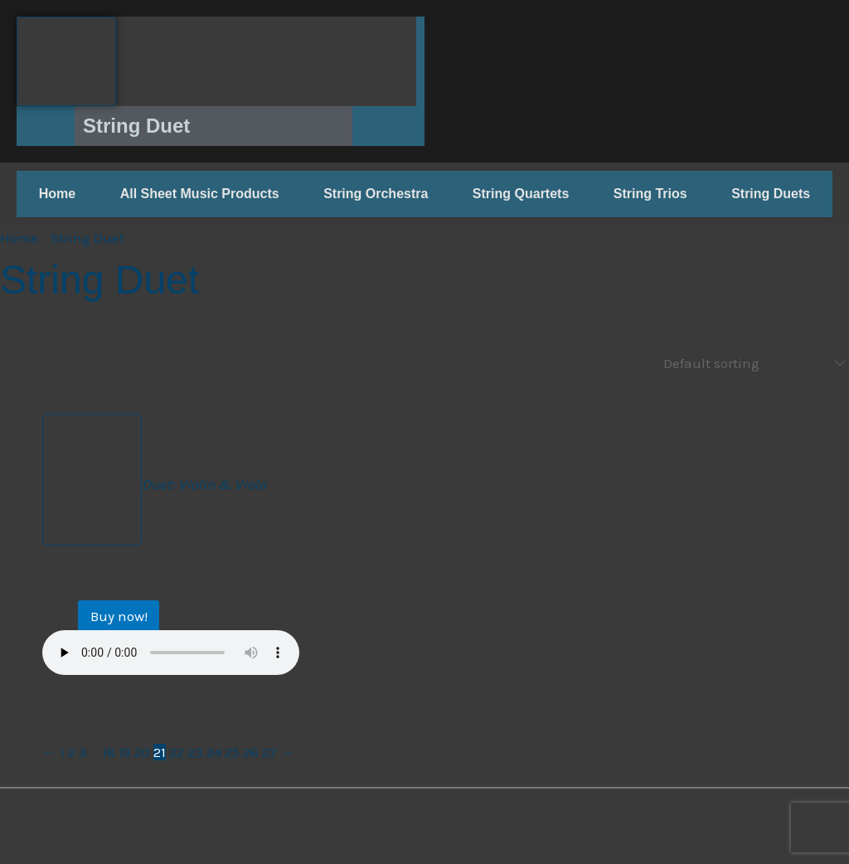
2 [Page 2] (71, 751)
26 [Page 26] (251, 751)
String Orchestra (375, 194)
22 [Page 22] (176, 751)
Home (57, 194)
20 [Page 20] (142, 751)
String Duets (770, 194)
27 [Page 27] (269, 751)
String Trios (650, 194)
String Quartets (521, 194)
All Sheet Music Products (199, 194)
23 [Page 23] (195, 751)
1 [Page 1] (62, 751)
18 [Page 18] (108, 751)
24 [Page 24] (213, 751)
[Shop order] (750, 362)
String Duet (87, 238)
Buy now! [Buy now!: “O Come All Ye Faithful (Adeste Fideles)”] (123, 615)
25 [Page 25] (232, 751)
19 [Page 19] (125, 751)
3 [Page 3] (83, 751)
